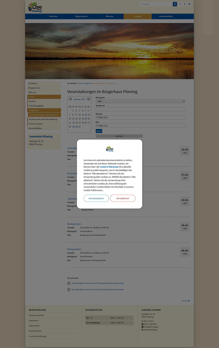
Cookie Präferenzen (109, 166)
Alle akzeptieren (96, 198)
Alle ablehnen (122, 198)
